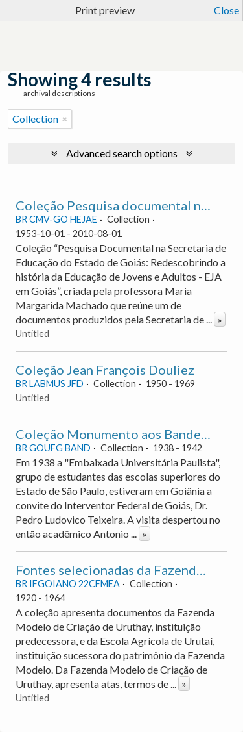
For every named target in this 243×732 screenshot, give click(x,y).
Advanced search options (121, 153)
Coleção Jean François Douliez (105, 369)
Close (226, 10)
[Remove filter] (64, 119)
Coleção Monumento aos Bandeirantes (129, 434)
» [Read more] (219, 319)
